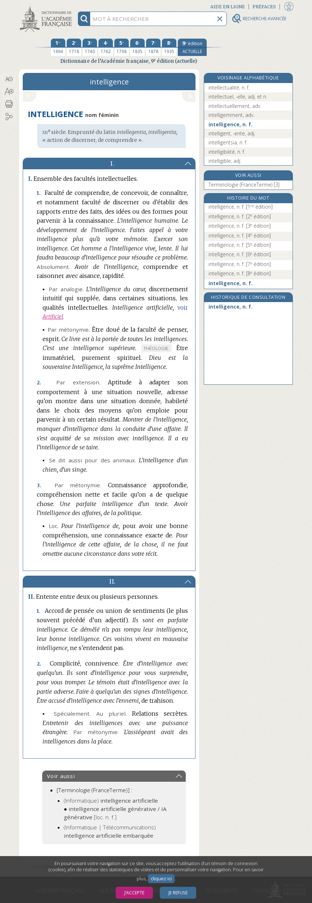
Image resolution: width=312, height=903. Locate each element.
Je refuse (178, 893)
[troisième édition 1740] (90, 47)
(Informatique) (111, 800)
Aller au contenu (47, 6)
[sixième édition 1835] (137, 47)
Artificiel (53, 316)
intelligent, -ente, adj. (231, 133)
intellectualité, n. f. (229, 87)
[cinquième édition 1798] (121, 47)
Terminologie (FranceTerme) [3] (244, 184)
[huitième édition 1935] (169, 47)
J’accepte (134, 893)
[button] (9, 79)
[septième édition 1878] (153, 47)
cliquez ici (161, 879)
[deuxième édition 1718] (74, 47)
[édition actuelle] (192, 47)
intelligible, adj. (224, 160)
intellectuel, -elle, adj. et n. (237, 96)
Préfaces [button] (264, 6)
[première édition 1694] (58, 47)
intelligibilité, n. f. (226, 151)
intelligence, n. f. (230, 124)
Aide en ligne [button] (227, 6)
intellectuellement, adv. (234, 105)
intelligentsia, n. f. (227, 142)
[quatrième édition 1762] (105, 47)
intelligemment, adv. (231, 115)
